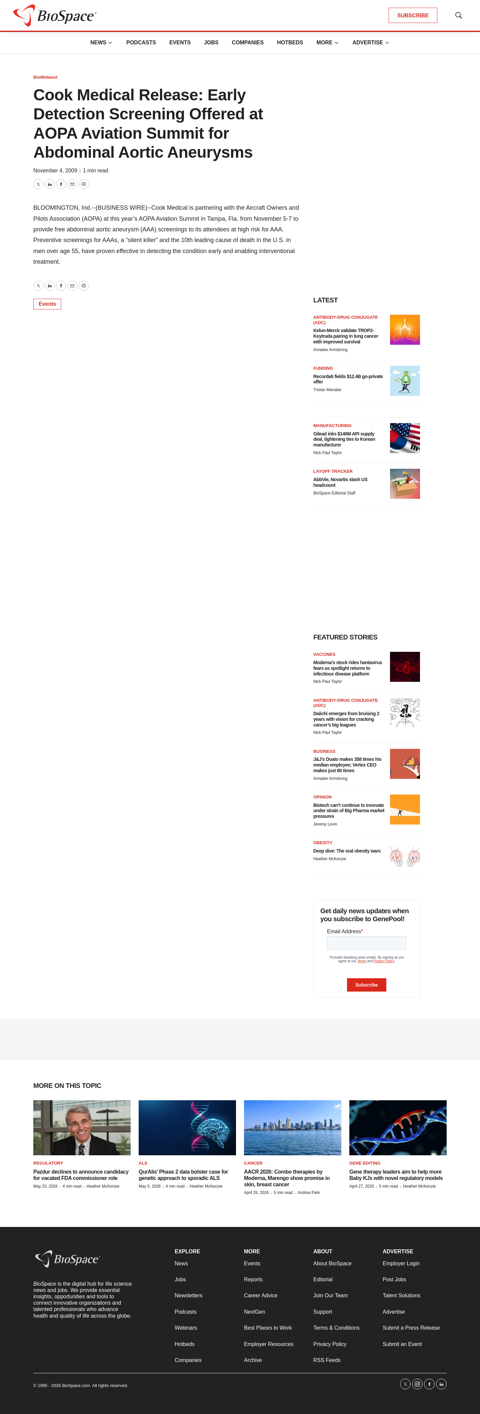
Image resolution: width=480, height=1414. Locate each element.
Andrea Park (309, 1192)
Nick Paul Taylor (327, 452)
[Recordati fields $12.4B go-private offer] (405, 381)
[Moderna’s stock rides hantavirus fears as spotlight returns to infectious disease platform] (405, 667)
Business (324, 751)
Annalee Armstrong (330, 349)
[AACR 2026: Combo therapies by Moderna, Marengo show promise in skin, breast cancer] (292, 1127)
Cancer (253, 1163)
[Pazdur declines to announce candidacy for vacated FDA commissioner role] (82, 1127)
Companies (248, 42)
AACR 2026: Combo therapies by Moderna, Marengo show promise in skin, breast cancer (287, 1178)
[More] (110, 42)
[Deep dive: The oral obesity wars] (405, 855)
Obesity (322, 842)
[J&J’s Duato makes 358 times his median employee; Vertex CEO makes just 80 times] (405, 764)
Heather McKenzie (329, 859)
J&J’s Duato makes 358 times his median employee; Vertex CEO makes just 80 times (347, 765)
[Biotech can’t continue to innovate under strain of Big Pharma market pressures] (405, 810)
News (98, 42)
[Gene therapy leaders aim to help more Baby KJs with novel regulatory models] (398, 1127)
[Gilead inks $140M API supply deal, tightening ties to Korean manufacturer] (405, 438)
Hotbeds (290, 42)
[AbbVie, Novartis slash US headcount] (405, 484)
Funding (323, 368)
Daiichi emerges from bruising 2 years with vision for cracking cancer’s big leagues (346, 719)
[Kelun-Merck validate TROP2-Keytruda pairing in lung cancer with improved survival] (405, 330)
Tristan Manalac (327, 389)
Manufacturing (332, 425)
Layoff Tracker (333, 471)
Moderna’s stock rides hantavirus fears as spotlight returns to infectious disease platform (347, 668)
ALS (143, 1163)
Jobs (211, 42)
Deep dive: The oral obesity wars (347, 851)
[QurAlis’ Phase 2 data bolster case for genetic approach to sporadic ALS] (187, 1127)
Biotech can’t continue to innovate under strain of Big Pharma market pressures (348, 811)
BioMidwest (45, 77)
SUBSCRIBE (413, 15)
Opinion (322, 797)
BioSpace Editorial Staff (334, 493)
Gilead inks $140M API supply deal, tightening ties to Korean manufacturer (344, 439)
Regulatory (48, 1163)
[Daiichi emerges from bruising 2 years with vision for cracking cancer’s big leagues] (405, 713)
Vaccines (324, 654)
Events (180, 42)
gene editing (364, 1163)
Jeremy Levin (325, 824)
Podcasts (141, 42)
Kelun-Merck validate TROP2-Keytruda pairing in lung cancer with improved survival (345, 336)
